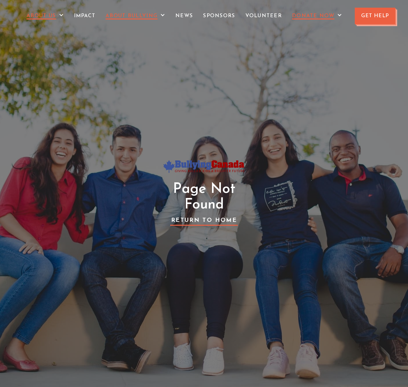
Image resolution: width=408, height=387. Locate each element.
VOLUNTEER (263, 15)
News (184, 15)
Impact (85, 15)
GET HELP (375, 15)
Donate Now (313, 15)
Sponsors (219, 15)
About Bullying (131, 15)
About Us (41, 15)
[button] (44, 16)
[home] (13, 16)
